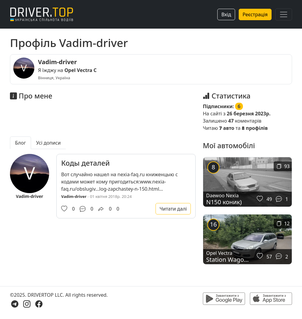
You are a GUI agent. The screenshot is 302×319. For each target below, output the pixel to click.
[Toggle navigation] (283, 14)
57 (269, 256)
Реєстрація (255, 14)
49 (269, 199)
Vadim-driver (57, 62)
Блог (20, 142)
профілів (255, 128)
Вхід (226, 14)
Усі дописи (48, 142)
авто (226, 128)
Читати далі (173, 208)
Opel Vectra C (80, 70)
